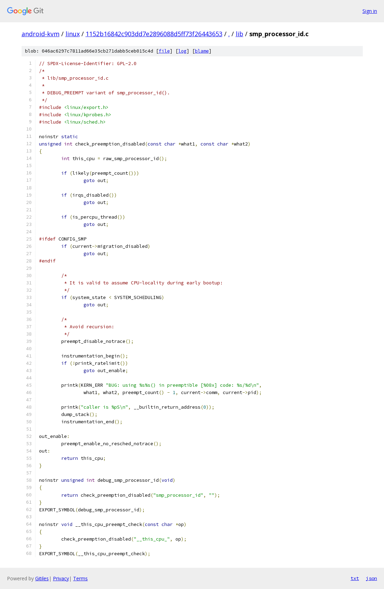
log (182, 51)
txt (355, 578)
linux (72, 34)
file (164, 51)
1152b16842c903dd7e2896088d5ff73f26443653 (154, 34)
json (371, 578)
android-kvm (41, 34)
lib (239, 34)
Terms (80, 578)
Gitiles (42, 578)
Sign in (369, 11)
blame (202, 51)
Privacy (61, 578)
